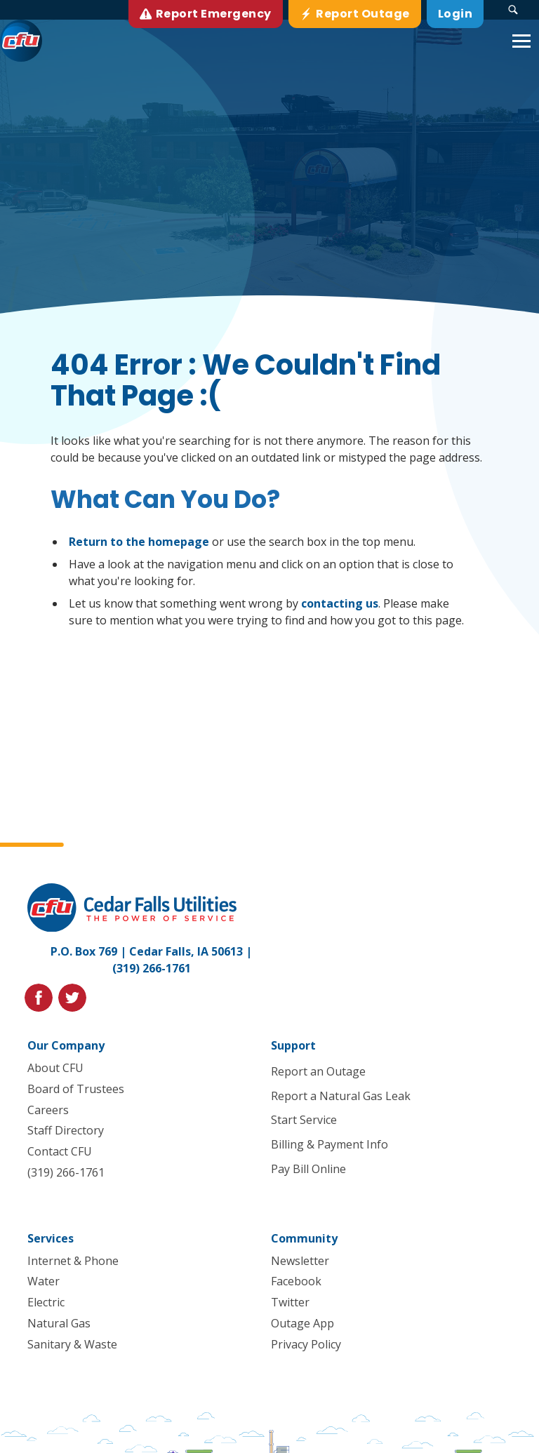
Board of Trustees (75, 1089)
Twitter (290, 1302)
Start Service (304, 1119)
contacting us (339, 603)
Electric (46, 1302)
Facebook (296, 1281)
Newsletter (300, 1260)
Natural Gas (59, 1323)
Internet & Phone (73, 1260)
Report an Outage (318, 1071)
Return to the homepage (139, 541)
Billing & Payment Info (329, 1144)
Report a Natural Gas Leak (341, 1096)
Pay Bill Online (308, 1169)
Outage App (302, 1323)
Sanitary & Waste (72, 1344)
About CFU (55, 1068)
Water (43, 1281)
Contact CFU (59, 1151)
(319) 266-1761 (151, 968)
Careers (48, 1109)
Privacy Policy (306, 1344)
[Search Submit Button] (513, 10)
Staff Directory (65, 1130)
